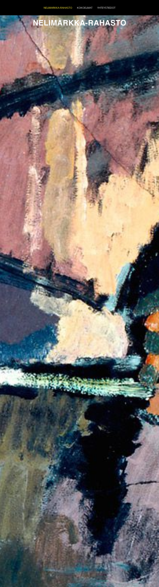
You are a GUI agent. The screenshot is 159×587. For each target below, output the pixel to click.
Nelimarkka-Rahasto (58, 8)
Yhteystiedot (106, 8)
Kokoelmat (85, 8)
